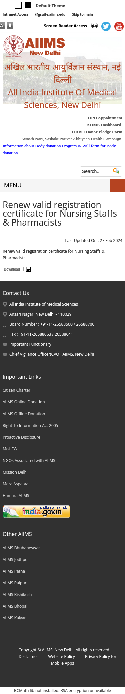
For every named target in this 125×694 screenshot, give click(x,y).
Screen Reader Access (65, 26)
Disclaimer (28, 656)
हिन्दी (94, 26)
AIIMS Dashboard (104, 124)
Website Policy (61, 656)
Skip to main (82, 14)
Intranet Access (15, 14)
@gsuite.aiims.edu (50, 14)
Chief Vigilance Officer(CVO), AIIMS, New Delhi (51, 354)
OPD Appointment (105, 117)
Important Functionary (30, 344)
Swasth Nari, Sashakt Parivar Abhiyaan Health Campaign (71, 138)
